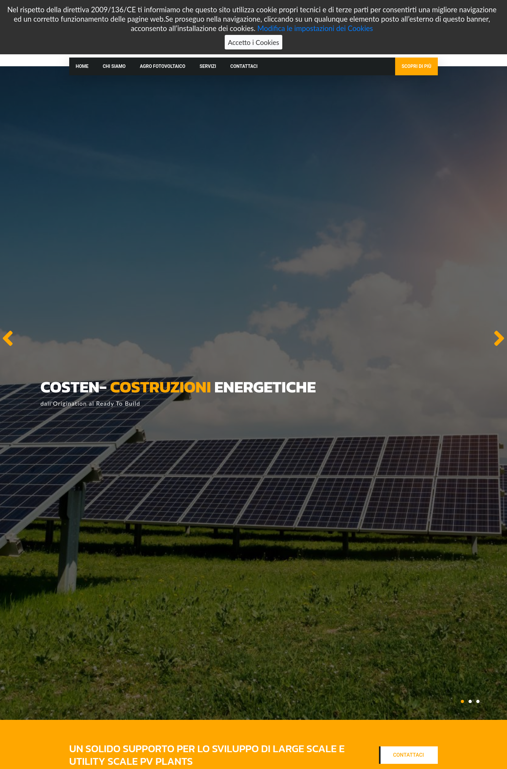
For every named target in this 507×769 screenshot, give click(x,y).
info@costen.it (286, 44)
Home (82, 66)
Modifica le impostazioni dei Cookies (315, 10)
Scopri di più (416, 66)
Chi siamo (114, 66)
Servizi (208, 66)
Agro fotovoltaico (162, 66)
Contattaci (243, 66)
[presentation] (8, 338)
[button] (462, 701)
